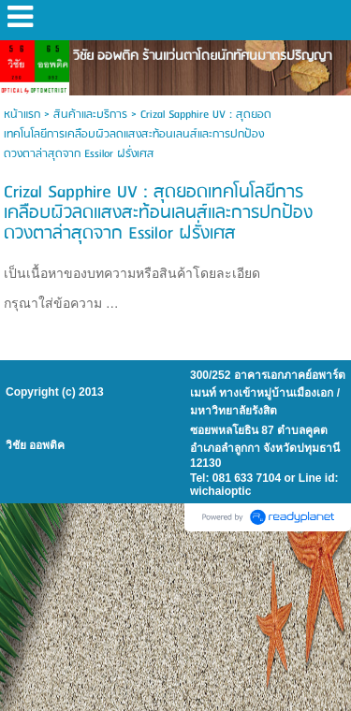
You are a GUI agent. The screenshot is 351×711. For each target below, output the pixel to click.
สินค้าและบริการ (90, 114)
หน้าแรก (22, 114)
